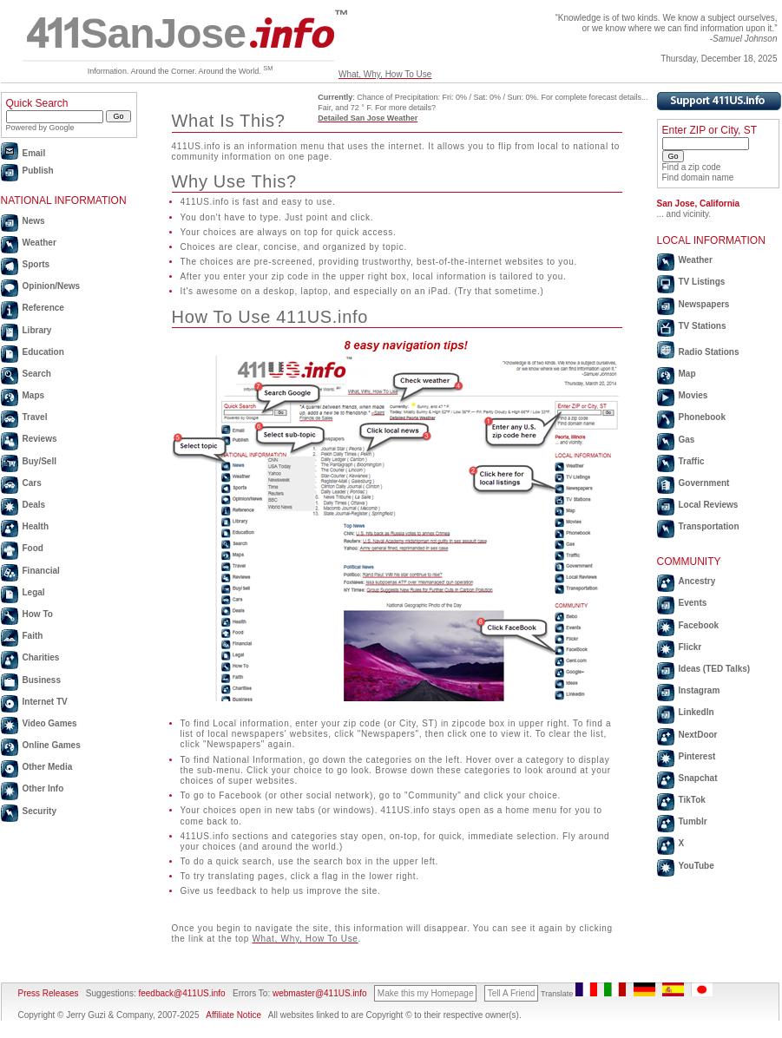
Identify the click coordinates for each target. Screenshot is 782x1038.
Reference (43, 307)
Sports (36, 264)
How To (38, 614)
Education (43, 352)
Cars (32, 483)
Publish (38, 170)
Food (33, 548)
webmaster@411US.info (320, 993)
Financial (41, 570)
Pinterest (697, 756)
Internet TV (45, 701)
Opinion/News (52, 286)
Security (39, 811)
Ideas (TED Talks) (715, 668)
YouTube (696, 865)
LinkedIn (696, 712)
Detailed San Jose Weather (367, 118)
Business (42, 680)
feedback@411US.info (181, 993)
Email (34, 153)
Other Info (43, 788)
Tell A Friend (511, 993)
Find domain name (698, 177)
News (34, 221)
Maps (34, 395)
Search (37, 373)
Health (36, 526)
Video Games (50, 723)
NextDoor (698, 734)
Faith (33, 636)
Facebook (699, 625)
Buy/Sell (39, 461)
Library (37, 330)
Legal (34, 592)
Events (693, 603)
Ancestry (697, 581)
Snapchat (698, 778)
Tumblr (693, 821)
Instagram (699, 690)
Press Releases (48, 993)
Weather (39, 242)
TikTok (692, 800)
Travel (35, 417)
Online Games (52, 745)
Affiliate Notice (233, 1015)
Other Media (48, 767)
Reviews (40, 438)
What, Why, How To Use (384, 74)
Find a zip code (691, 167)
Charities (41, 657)
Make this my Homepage (426, 993)
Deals (34, 504)
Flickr (690, 647)
